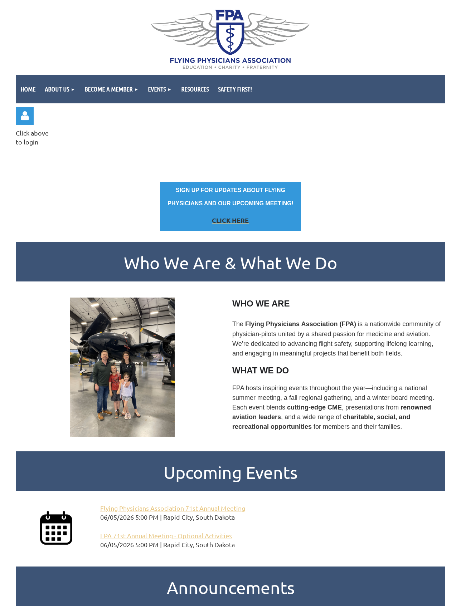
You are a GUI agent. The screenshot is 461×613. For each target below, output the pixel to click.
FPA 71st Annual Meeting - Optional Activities (166, 535)
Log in (25, 116)
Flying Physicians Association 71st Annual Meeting (172, 508)
